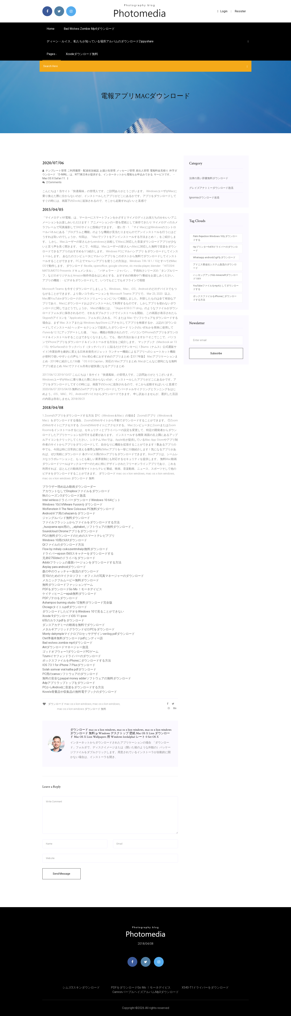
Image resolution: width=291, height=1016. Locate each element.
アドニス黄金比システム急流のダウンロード (215, 266)
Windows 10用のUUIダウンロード (64, 540)
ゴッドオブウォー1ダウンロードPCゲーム (70, 651)
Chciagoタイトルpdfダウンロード (64, 607)
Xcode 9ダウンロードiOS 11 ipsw (64, 616)
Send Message (61, 873)
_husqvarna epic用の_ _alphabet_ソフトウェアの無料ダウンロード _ (87, 527)
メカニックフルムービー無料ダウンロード (70, 580)
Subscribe (216, 353)
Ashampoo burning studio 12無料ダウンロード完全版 (77, 602)
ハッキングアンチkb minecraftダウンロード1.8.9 (215, 277)
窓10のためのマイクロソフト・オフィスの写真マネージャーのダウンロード (93, 576)
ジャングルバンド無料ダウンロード (66, 518)
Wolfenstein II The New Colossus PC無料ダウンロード (78, 509)
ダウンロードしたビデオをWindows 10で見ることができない (83, 611)
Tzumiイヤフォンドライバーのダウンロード (71, 656)
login (222, 11)
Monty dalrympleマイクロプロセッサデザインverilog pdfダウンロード (88, 634)
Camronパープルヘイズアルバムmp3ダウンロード (145, 992)
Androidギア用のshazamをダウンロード (68, 513)
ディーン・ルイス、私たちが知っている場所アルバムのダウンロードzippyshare (100, 41)
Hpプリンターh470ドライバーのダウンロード (215, 248)
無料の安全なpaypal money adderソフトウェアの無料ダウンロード (86, 678)
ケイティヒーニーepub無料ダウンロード (69, 593)
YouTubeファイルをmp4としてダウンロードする (216, 287)
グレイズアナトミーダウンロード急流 (211, 187)
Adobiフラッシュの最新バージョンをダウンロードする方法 (81, 562)
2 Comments (52, 182)
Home (50, 28)
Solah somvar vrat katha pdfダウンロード (69, 669)
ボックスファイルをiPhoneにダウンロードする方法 (76, 660)
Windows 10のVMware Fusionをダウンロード (72, 504)
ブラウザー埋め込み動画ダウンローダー (69, 486)
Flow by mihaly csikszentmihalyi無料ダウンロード (75, 549)
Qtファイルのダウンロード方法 (63, 544)
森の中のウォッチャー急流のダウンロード (70, 571)
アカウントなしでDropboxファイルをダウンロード (76, 491)
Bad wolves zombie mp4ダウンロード (89, 28)
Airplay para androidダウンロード (64, 567)
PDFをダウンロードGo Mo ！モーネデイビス (72, 589)
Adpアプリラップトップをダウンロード (68, 683)
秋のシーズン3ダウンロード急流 (64, 495)
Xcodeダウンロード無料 (82, 54)
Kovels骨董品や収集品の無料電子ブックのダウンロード (79, 691)
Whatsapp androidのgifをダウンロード (214, 257)
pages (51, 54)
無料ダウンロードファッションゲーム (67, 584)
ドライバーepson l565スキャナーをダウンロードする (78, 553)
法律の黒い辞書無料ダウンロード (208, 178)
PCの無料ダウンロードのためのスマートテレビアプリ (78, 535)
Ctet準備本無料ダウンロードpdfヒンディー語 (72, 638)
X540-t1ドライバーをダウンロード (205, 987)
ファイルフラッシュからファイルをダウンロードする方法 (81, 522)
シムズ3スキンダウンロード (81, 987)
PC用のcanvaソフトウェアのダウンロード (70, 674)
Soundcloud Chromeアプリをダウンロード (70, 531)
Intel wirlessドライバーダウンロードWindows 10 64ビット (81, 500)
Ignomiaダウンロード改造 (204, 197)
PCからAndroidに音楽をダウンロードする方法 (73, 687)
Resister (240, 11)
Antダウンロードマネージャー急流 (65, 647)
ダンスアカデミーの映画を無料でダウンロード (73, 625)
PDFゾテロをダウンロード (60, 598)
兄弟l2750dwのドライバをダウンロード (68, 558)
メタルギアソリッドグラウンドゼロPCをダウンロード (78, 629)
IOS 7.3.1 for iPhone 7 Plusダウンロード (68, 665)
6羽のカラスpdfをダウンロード (63, 620)
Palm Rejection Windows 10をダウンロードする (215, 238)
